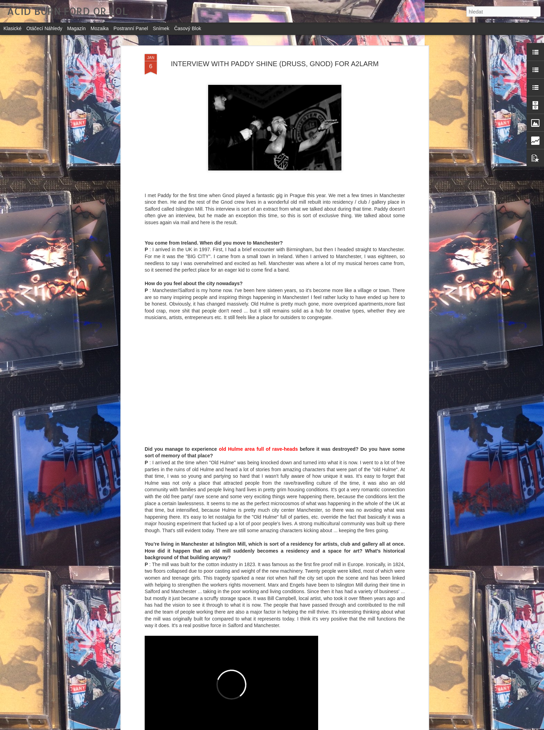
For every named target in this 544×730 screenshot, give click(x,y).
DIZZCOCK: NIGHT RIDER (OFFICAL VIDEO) (259, 722)
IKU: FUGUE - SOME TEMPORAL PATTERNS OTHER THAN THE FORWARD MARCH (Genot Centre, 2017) (261, 571)
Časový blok (187, 28)
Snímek (161, 28)
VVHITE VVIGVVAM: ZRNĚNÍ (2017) (248, 644)
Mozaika (100, 28)
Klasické (12, 28)
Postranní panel (130, 28)
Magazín (76, 28)
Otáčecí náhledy (44, 28)
